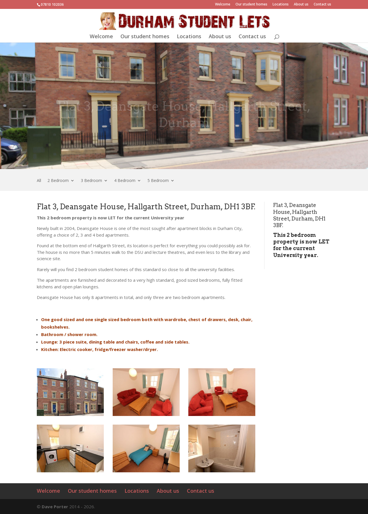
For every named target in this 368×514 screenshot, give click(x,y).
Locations (281, 5)
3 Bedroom (91, 181)
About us (301, 5)
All (39, 181)
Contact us (322, 5)
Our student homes (251, 5)
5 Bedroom (158, 181)
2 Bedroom (58, 181)
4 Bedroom (124, 181)
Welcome (222, 5)
